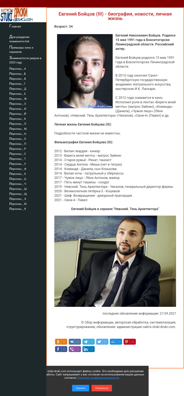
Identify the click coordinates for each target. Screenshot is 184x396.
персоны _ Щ (18, 193)
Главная (15, 26)
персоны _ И (17, 108)
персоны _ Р (17, 148)
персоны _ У (17, 163)
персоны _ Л (17, 123)
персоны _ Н (17, 133)
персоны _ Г (17, 83)
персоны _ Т (17, 158)
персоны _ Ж (18, 98)
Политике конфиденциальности (98, 378)
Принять (80, 388)
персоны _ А (17, 68)
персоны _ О (17, 138)
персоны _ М (17, 128)
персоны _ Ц (17, 178)
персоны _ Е (17, 93)
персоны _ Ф (17, 168)
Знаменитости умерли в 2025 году (25, 59)
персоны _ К (17, 118)
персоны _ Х (17, 173)
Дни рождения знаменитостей (19, 38)
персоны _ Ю (18, 203)
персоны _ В (17, 78)
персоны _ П (17, 143)
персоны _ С (17, 153)
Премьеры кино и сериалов (21, 49)
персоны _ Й (17, 113)
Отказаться (101, 388)
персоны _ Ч (17, 183)
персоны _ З (17, 103)
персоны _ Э (17, 198)
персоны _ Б (17, 73)
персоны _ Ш (18, 188)
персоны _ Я (17, 208)
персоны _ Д (17, 88)
